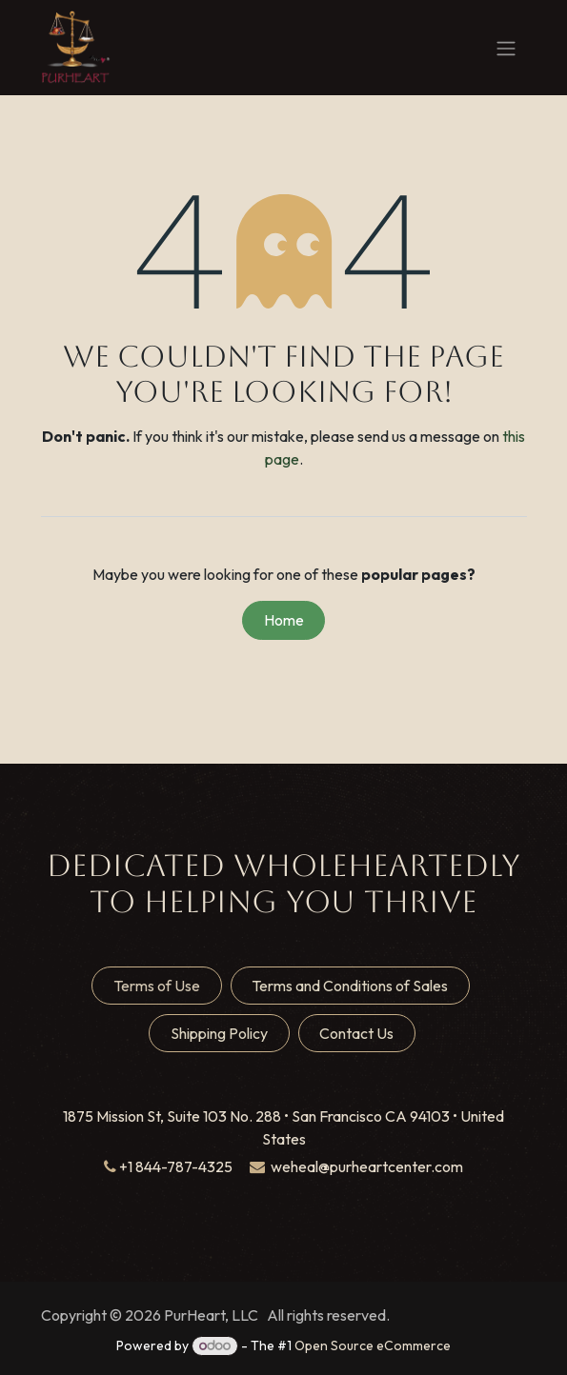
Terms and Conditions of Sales (350, 985)
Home (284, 619)
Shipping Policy (219, 1033)
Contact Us (356, 1033)
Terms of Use (156, 985)
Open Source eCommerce (372, 1345)
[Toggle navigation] (506, 48)
